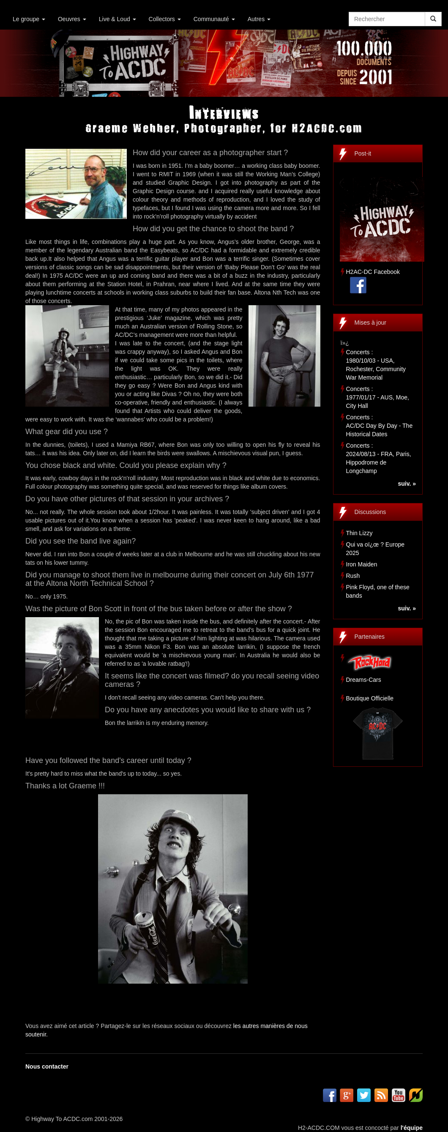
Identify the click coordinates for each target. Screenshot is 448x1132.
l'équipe (412, 1127)
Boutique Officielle (370, 698)
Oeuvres (72, 19)
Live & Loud (117, 19)
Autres (259, 19)
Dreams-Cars (363, 679)
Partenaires (370, 636)
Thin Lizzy (359, 533)
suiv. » (407, 483)
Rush (353, 575)
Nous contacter (46, 1066)
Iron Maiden (361, 564)
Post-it (363, 153)
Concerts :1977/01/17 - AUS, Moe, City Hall (377, 397)
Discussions (370, 512)
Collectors (165, 19)
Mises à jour (370, 322)
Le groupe (29, 19)
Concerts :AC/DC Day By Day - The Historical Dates (379, 425)
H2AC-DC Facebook (373, 271)
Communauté (214, 19)
